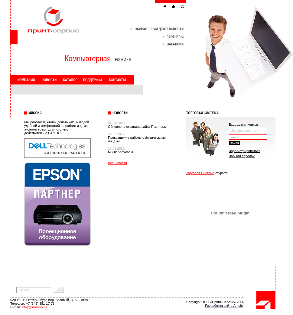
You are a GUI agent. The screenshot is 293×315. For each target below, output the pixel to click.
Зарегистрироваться (244, 151)
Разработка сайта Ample (224, 305)
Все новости (117, 163)
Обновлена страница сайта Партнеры (137, 126)
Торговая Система (200, 173)
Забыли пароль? (242, 156)
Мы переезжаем (120, 152)
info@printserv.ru (34, 307)
